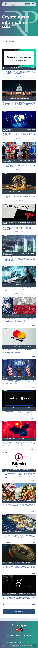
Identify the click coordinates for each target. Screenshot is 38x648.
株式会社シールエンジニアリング (24, 635)
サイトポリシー (27, 642)
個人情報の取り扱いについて (14, 642)
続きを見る (19, 611)
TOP (3, 41)
